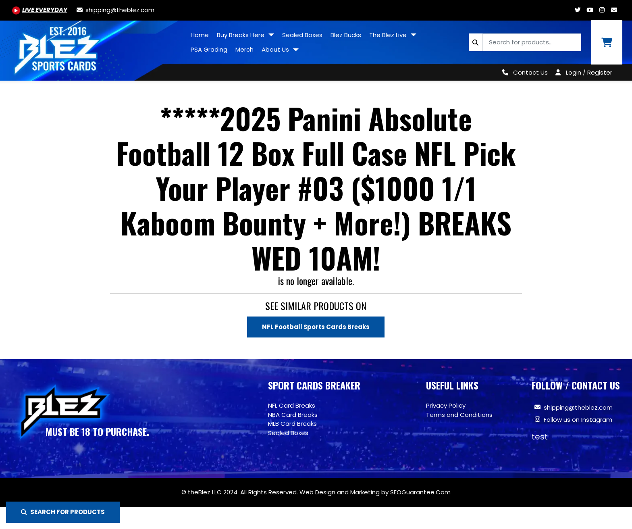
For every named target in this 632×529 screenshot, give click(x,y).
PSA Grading (209, 49)
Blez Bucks (346, 35)
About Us (276, 49)
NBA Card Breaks (293, 414)
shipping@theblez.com (578, 407)
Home (200, 35)
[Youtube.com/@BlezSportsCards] (39, 10)
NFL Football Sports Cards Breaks (316, 327)
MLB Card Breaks (292, 423)
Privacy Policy (446, 405)
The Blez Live (388, 35)
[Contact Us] (523, 72)
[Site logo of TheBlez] (93, 47)
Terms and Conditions (459, 414)
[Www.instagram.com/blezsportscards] (602, 10)
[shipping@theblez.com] (114, 10)
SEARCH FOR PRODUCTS (63, 512)
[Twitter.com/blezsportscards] (578, 10)
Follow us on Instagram (578, 419)
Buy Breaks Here (241, 35)
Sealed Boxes (302, 35)
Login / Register (589, 72)
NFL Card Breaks (291, 405)
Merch (244, 49)
